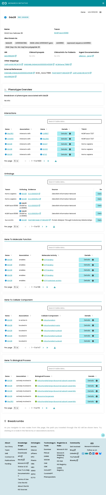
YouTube (74, 457)
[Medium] (86, 453)
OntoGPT (47, 470)
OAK (45, 463)
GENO (33, 471)
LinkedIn (74, 453)
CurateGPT (48, 473)
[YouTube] (96, 453)
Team (7, 450)
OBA (32, 464)
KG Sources (22, 489)
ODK (45, 467)
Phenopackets (50, 477)
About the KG (23, 486)
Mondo (34, 446)
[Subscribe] (83, 453)
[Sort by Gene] (11, 129)
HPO (32, 457)
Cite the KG (22, 483)
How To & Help (24, 470)
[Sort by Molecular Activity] (58, 255)
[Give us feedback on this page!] (103, 435)
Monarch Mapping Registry (60, 455)
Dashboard (22, 449)
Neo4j (21, 460)
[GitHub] (90, 453)
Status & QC (23, 467)
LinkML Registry (60, 469)
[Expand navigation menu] (103, 3)
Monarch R (23, 463)
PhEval (46, 453)
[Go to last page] (47, 161)
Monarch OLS (62, 449)
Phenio (33, 460)
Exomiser (47, 449)
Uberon (34, 450)
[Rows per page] (16, 160)
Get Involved (75, 446)
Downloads (22, 453)
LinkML (46, 456)
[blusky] (100, 453)
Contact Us (9, 457)
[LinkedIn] (93, 453)
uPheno (34, 453)
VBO (32, 467)
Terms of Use (23, 479)
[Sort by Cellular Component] (59, 315)
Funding (8, 464)
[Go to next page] (43, 161)
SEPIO (33, 474)
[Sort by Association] (31, 129)
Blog (73, 450)
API (20, 456)
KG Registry (61, 464)
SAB (6, 453)
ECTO (33, 477)
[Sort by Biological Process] (51, 376)
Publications (10, 460)
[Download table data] (55, 161)
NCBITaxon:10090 (61, 33)
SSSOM (47, 460)
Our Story (9, 446)
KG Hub (60, 461)
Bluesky (74, 460)
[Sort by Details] (69, 129)
